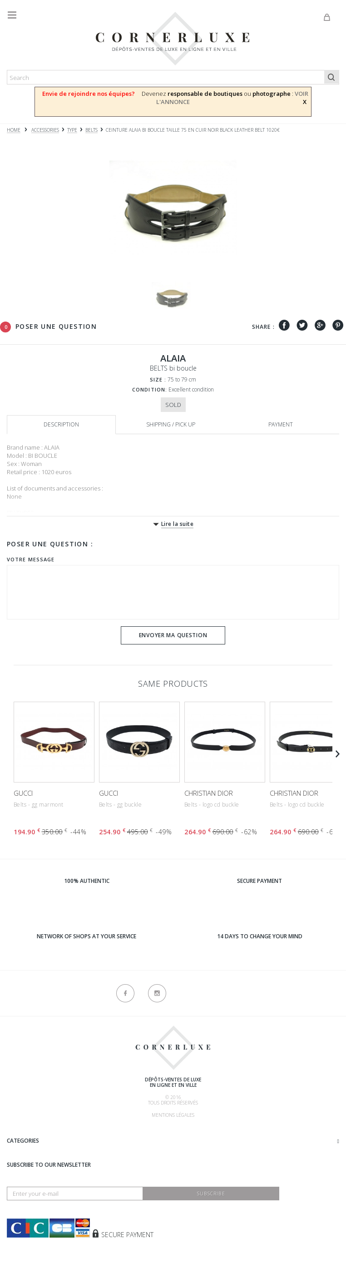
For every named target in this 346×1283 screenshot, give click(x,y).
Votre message (30, 559)
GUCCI (23, 793)
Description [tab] (61, 424)
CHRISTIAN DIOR (208, 793)
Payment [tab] (280, 424)
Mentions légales (173, 1115)
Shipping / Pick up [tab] (170, 424)
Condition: (149, 389)
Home (13, 130)
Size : (158, 379)
